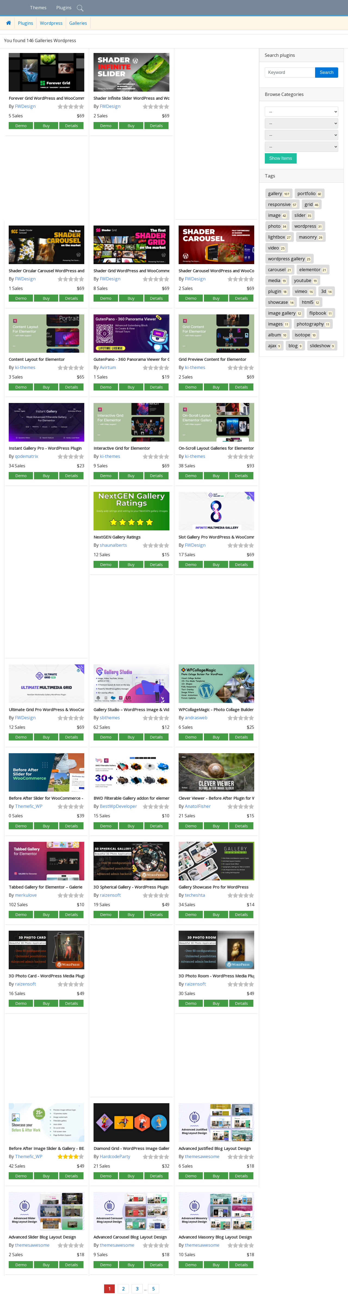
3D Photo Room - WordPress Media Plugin (219, 975)
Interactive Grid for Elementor (122, 448)
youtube (306, 280)
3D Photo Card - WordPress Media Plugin (47, 975)
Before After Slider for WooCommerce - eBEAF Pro (56, 798)
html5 (311, 302)
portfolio (309, 193)
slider (303, 215)
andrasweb (196, 718)
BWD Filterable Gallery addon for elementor (135, 798)
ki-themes (25, 367)
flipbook (321, 313)
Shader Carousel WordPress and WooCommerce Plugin (230, 270)
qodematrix (26, 456)
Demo (21, 125)
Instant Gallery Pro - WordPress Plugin (45, 448)
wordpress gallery (289, 259)
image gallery (285, 313)
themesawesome (202, 1156)
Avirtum (108, 367)
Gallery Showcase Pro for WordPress (213, 887)
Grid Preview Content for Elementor (212, 359)
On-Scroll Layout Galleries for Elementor (216, 448)
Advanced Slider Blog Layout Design (42, 1237)
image (277, 215)
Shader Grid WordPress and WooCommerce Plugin (141, 270)
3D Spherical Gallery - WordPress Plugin (131, 887)
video (276, 248)
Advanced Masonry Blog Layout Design (215, 1237)
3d (326, 291)
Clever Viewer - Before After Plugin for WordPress (226, 798)
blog (295, 346)
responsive (282, 204)
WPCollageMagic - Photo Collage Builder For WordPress (231, 709)
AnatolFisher (198, 806)
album (277, 335)
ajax (274, 346)
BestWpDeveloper (118, 806)
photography (313, 324)
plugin (277, 291)
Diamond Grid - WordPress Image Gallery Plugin (139, 1148)
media (277, 280)
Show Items (280, 158)
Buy (46, 125)
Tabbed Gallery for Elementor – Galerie (45, 887)
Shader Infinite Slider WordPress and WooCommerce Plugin (149, 98)
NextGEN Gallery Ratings (117, 537)
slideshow (322, 346)
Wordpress (51, 23)
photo (277, 226)
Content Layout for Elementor (37, 359)
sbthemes (110, 718)
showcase (281, 302)
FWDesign (25, 106)
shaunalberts (113, 545)
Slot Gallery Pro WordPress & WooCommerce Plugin (228, 537)
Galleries (78, 23)
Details (71, 125)
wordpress (308, 226)
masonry (311, 237)
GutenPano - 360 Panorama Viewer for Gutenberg (141, 359)
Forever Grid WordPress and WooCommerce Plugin (57, 98)
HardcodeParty (115, 1156)
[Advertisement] (216, 134)
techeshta (195, 895)
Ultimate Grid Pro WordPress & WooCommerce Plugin (60, 709)
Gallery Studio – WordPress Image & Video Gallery (141, 709)
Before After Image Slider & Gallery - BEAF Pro (53, 1148)
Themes (38, 8)
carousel (280, 270)
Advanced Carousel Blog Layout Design (130, 1237)
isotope (305, 335)
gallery (279, 193)
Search (327, 72)
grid (311, 204)
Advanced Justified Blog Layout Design (215, 1148)
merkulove (26, 895)
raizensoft (110, 895)
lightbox (279, 237)
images (278, 324)
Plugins (64, 8)
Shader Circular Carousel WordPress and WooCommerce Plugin (68, 270)
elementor (313, 270)
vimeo (304, 291)
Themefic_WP (28, 806)
